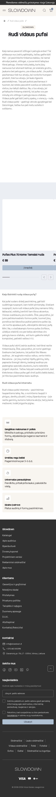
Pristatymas (8, 595)
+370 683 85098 (13, 648)
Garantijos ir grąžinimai (14, 584)
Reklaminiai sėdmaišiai (14, 562)
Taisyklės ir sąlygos (12, 606)
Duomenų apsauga (11, 611)
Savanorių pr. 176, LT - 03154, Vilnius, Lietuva (25, 653)
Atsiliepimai (8, 622)
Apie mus (7, 567)
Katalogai (7, 535)
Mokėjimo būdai (10, 589)
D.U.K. (5, 616)
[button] (44, 277)
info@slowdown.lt (14, 644)
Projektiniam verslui (12, 556)
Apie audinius (9, 540)
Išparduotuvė (9, 546)
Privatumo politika (11, 600)
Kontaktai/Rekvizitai (12, 627)
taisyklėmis (12, 715)
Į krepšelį (28, 267)
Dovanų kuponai (10, 551)
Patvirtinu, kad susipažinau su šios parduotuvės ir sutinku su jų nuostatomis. (25, 714)
